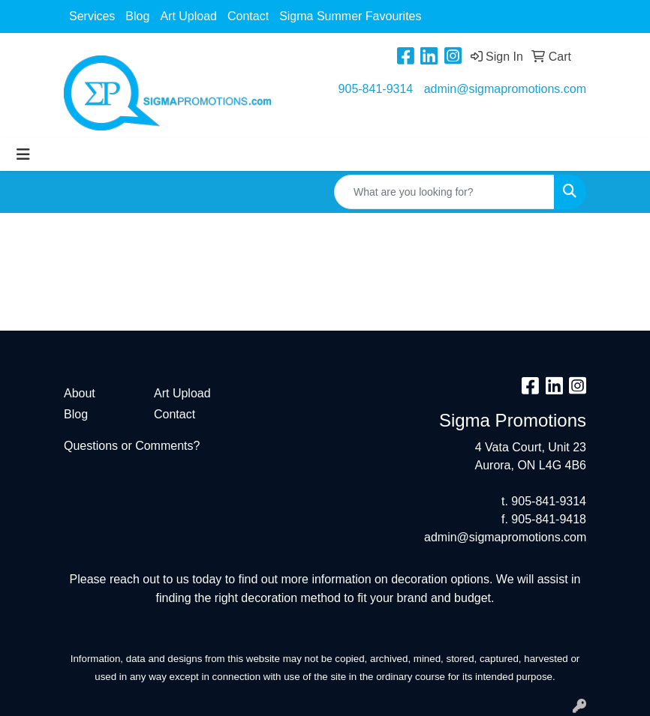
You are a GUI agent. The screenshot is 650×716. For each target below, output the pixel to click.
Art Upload (188, 16)
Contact (248, 16)
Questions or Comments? (132, 445)
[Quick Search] (444, 192)
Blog (137, 16)
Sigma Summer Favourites (350, 16)
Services (92, 16)
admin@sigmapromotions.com (505, 88)
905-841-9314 (376, 88)
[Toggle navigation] (23, 154)
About (79, 393)
